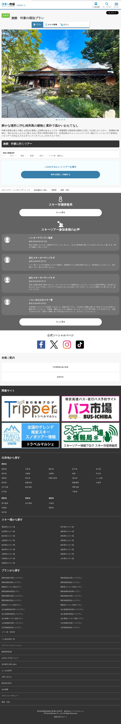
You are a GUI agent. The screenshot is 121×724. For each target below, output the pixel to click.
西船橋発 (75, 482)
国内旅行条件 (7, 683)
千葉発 (74, 491)
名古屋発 (28, 503)
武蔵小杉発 (53, 478)
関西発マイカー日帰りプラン (71, 605)
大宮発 (27, 469)
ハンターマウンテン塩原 (41, 238)
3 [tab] (62, 119)
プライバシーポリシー (10, 696)
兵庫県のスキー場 (8, 554)
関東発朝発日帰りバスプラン (12, 578)
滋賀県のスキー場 (67, 549)
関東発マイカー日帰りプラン (71, 587)
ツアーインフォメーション (12, 645)
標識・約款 (6, 702)
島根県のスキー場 (67, 554)
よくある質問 (7, 670)
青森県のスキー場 (8, 527)
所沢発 (27, 478)
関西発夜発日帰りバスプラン (71, 596)
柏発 (74, 473)
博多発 (51, 508)
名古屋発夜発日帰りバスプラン (72, 609)
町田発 (4, 482)
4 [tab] (64, 119)
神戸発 (4, 512)
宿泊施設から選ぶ (40, 190)
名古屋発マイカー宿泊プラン (12, 618)
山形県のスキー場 (8, 531)
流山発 (74, 478)
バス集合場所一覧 (8, 639)
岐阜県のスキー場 (67, 545)
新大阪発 (5, 503)
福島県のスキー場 (67, 531)
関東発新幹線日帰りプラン (70, 591)
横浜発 (51, 469)
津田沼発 (75, 487)
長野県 (53, 190)
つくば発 (99, 478)
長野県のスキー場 (67, 540)
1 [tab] (56, 119)
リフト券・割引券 (8, 632)
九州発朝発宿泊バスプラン (12, 627)
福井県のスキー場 (8, 549)
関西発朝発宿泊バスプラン (70, 600)
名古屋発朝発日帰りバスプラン (13, 609)
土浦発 (98, 482)
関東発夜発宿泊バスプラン (70, 582)
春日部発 (28, 487)
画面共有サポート (60, 717)
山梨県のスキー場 (8, 540)
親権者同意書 (7, 652)
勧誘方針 (60, 377)
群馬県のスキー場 (67, 536)
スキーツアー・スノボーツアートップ (16, 190)
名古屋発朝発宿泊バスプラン (12, 614)
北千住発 (5, 487)
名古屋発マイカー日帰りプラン (72, 618)
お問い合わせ (7, 677)
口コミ (33, 24)
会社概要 (5, 689)
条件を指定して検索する (60, 175)
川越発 (27, 473)
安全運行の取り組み (9, 664)
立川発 (4, 491)
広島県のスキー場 (8, 558)
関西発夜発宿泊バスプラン (12, 600)
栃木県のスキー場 (8, 536)
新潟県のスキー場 (8, 545)
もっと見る (60, 212)
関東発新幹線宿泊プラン (11, 591)
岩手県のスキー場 (67, 527)
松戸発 (74, 469)
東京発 (4, 473)
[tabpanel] (60, 74)
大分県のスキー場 (67, 558)
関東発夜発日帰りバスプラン (71, 578)
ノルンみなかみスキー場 (41, 300)
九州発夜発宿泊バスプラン (70, 627)
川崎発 (51, 473)
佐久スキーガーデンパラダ (42, 258)
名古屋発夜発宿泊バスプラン (71, 614)
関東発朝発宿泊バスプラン (12, 582)
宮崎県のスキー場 (8, 563)
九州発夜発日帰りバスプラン (71, 623)
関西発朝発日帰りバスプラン (12, 596)
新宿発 (4, 469)
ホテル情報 (19, 24)
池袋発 (4, 478)
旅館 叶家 (65, 190)
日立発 (98, 473)
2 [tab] (59, 119)
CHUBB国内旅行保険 (60, 367)
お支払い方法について (10, 658)
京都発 (4, 508)
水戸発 (98, 469)
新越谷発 (28, 482)
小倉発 (51, 503)
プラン (6, 24)
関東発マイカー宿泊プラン (12, 587)
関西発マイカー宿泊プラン (12, 605)
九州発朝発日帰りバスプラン (12, 623)
